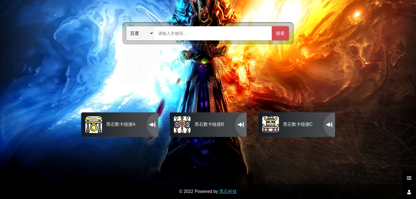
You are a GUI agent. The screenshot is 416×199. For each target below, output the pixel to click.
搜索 (280, 33)
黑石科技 (228, 191)
